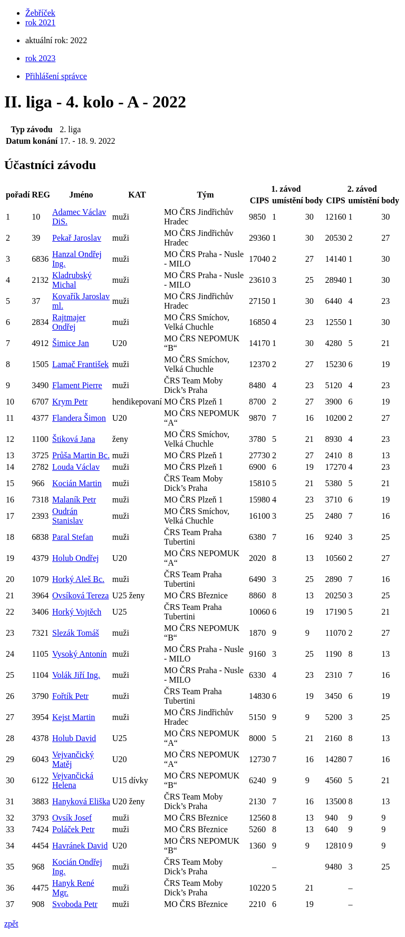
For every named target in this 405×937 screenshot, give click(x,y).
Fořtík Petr (70, 696)
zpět (11, 923)
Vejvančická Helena (72, 780)
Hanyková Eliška (81, 801)
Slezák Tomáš (75, 632)
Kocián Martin (77, 483)
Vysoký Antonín (79, 653)
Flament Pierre (77, 385)
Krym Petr (70, 401)
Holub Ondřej (75, 558)
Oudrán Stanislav (67, 516)
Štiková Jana (73, 439)
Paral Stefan (72, 536)
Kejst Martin (73, 717)
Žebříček (40, 12)
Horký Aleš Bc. (78, 579)
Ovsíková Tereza (80, 595)
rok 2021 (40, 22)
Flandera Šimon (79, 417)
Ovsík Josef (72, 817)
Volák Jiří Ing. (76, 674)
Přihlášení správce (56, 76)
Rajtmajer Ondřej (68, 322)
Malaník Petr (74, 499)
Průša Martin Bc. (81, 455)
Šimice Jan (70, 343)
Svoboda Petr (75, 904)
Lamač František (80, 364)
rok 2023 (40, 58)
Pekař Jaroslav (76, 237)
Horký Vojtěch (76, 611)
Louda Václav (76, 466)
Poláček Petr (73, 829)
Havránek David (80, 845)
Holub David (74, 738)
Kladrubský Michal (72, 280)
